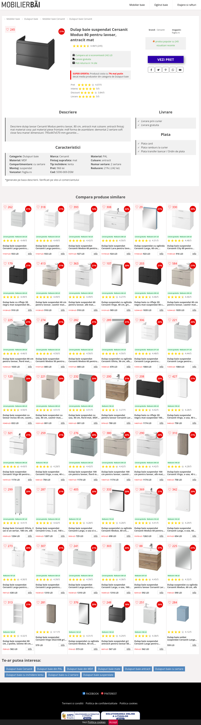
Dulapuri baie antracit (137, 669)
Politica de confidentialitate (101, 703)
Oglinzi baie (161, 5)
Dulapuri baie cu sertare (169, 669)
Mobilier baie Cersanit (53, 18)
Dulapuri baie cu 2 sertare (63, 675)
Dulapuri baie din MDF (80, 669)
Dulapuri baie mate (109, 669)
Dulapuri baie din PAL (49, 669)
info (30, 253)
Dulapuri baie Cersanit (80, 18)
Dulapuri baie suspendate (98, 675)
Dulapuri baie (31, 18)
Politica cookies (129, 703)
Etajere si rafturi (186, 5)
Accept (113, 722)
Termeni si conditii (73, 703)
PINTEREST (109, 693)
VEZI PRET (165, 59)
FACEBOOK (91, 693)
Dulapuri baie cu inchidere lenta (24, 675)
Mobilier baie (137, 5)
